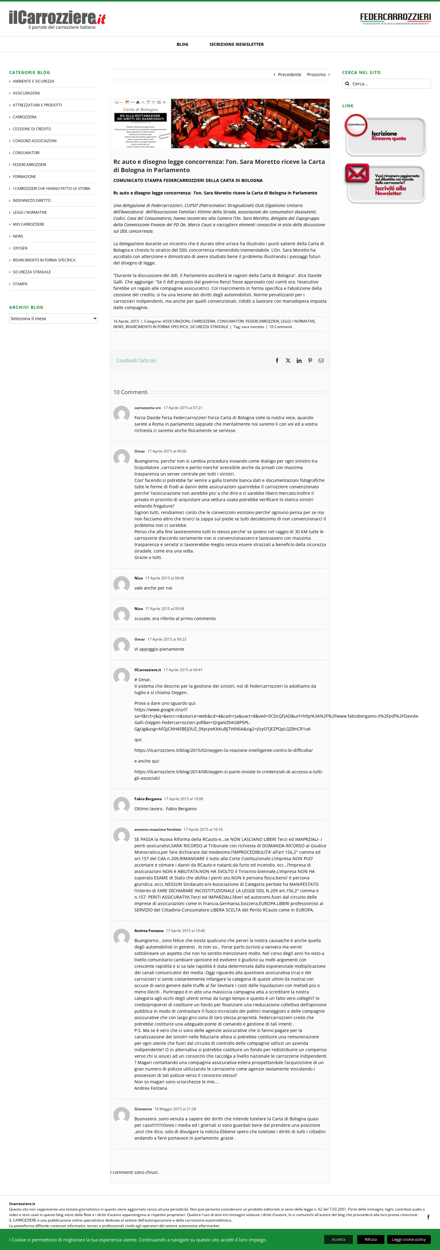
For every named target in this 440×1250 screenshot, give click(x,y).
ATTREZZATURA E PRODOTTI (37, 105)
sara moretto (253, 326)
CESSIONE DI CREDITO (32, 128)
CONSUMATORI (230, 321)
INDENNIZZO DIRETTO (32, 200)
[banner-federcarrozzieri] (396, 12)
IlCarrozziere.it (147, 669)
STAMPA (20, 284)
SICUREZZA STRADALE (209, 326)
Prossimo (316, 74)
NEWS (118, 326)
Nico (138, 578)
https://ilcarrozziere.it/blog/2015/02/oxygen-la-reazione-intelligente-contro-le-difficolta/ (223, 750)
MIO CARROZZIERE (28, 224)
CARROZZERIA (203, 321)
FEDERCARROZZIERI (262, 321)
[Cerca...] (386, 84)
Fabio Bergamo (148, 798)
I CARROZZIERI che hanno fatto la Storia (51, 188)
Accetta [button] (338, 1239)
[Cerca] (347, 84)
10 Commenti (280, 326)
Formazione (24, 176)
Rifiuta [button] (371, 1239)
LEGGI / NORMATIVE (298, 321)
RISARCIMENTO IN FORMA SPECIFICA (157, 326)
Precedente (289, 74)
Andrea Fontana (148, 930)
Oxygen (20, 248)
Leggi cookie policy (409, 1239)
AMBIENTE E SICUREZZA (33, 81)
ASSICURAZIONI (176, 321)
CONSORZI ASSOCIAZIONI (35, 140)
